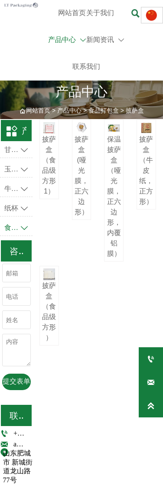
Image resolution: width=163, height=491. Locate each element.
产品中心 (69, 110)
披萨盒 (135, 110)
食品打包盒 (103, 110)
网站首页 (38, 110)
